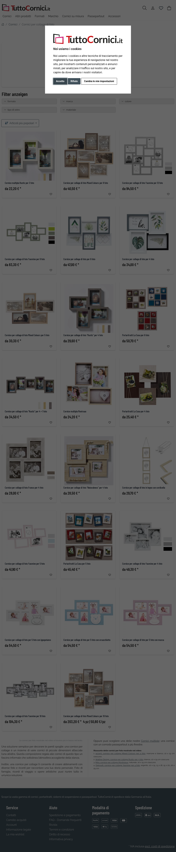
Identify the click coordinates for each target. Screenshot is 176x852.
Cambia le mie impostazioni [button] (99, 81)
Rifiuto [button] (74, 81)
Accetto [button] (60, 81)
